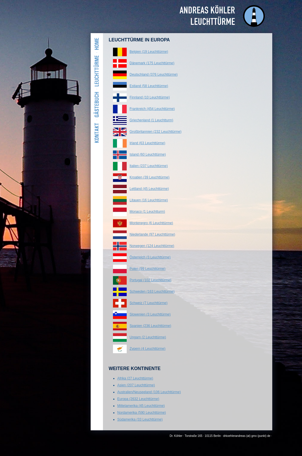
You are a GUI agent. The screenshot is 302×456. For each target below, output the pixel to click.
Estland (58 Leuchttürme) (149, 86)
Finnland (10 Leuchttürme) (150, 97)
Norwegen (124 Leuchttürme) (152, 246)
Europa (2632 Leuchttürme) (138, 399)
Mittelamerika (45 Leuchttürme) (141, 406)
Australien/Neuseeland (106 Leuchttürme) (149, 392)
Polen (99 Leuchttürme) (147, 269)
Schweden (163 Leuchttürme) (152, 292)
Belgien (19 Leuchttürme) (149, 52)
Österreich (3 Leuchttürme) (150, 257)
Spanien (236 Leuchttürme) (150, 326)
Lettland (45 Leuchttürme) (149, 189)
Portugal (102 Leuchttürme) (150, 280)
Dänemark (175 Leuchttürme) (152, 63)
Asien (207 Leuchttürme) (136, 385)
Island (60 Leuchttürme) (148, 154)
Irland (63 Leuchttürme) (147, 143)
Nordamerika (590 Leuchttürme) (141, 413)
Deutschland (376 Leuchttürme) (154, 75)
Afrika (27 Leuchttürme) (135, 378)
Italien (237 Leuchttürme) (149, 166)
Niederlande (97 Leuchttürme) (152, 234)
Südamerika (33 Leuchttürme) (140, 419)
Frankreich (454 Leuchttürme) (152, 109)
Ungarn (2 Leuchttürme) (148, 337)
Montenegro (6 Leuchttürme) (151, 223)
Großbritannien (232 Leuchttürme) (155, 132)
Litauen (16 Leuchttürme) (149, 200)
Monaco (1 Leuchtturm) (147, 212)
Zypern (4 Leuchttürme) (147, 349)
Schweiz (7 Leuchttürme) (149, 303)
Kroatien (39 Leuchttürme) (149, 177)
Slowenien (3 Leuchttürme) (150, 314)
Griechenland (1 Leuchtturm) (151, 120)
